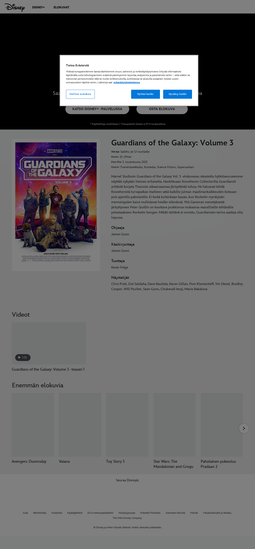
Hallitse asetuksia (80, 94)
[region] (129, 80)
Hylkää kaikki (145, 94)
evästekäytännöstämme (126, 82)
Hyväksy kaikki (178, 94)
